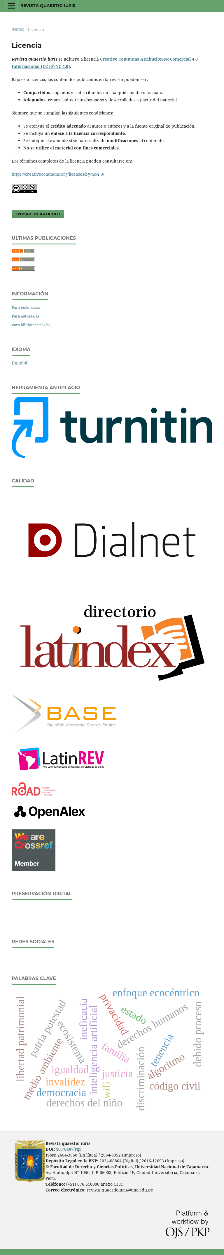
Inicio (18, 29)
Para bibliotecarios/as (31, 324)
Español (19, 363)
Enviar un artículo (37, 213)
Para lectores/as (26, 307)
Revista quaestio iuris (48, 5)
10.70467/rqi (68, 1149)
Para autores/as (25, 316)
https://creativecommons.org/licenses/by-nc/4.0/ (58, 174)
